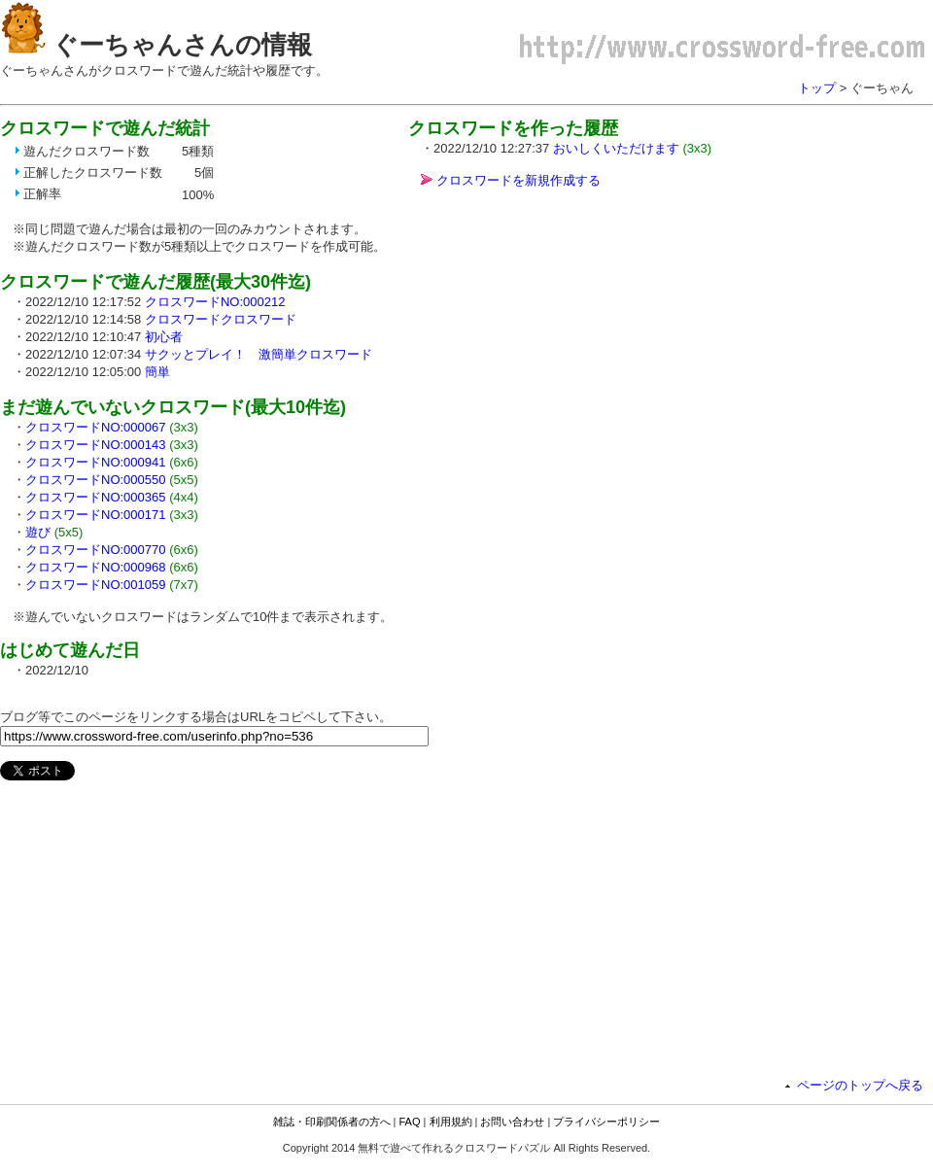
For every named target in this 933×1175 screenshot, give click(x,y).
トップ (817, 88)
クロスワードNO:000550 (95, 479)
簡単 (157, 371)
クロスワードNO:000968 (95, 567)
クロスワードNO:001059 (95, 584)
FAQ (410, 1121)
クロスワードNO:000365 (95, 497)
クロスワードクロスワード (220, 319)
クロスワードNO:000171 (95, 514)
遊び (38, 532)
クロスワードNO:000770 (95, 549)
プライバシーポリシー (606, 1121)
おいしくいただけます (616, 148)
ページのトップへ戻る (860, 1085)
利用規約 (451, 1121)
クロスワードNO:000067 (95, 427)
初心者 (164, 336)
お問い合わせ (512, 1121)
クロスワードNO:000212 (215, 301)
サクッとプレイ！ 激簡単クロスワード (258, 354)
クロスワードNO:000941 (95, 462)
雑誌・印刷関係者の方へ (332, 1121)
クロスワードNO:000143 (95, 444)
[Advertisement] (571, 340)
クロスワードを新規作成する (518, 180)
